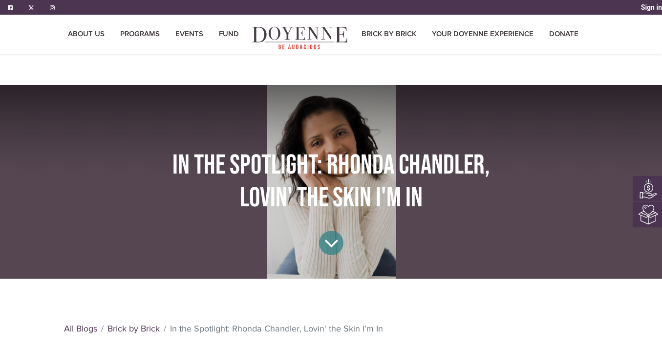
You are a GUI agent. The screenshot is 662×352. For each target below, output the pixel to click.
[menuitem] (300, 37)
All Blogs (175, 328)
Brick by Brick (229, 328)
